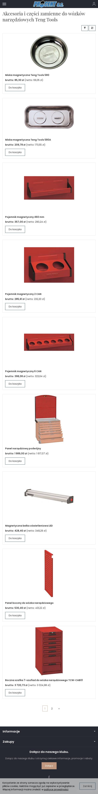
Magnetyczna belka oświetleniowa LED (29, 525)
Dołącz (49, 765)
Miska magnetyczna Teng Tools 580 (27, 75)
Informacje (49, 731)
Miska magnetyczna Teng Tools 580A (28, 139)
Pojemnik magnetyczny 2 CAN (23, 294)
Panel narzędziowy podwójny (23, 448)
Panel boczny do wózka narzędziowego (29, 603)
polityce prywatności (56, 789)
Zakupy (49, 742)
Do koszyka (15, 87)
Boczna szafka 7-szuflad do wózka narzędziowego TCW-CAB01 (44, 680)
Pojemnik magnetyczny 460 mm (24, 217)
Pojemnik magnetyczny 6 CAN (23, 371)
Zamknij (87, 786)
